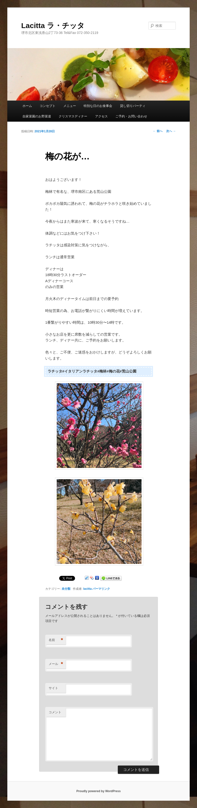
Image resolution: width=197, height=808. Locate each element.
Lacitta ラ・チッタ (53, 25)
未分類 (66, 588)
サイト (53, 688)
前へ (158, 131)
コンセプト (47, 106)
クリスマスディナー (73, 116)
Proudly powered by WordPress (98, 791)
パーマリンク (101, 588)
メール (56, 664)
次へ (171, 131)
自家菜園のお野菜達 (36, 116)
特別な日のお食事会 (98, 106)
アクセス (101, 116)
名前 (56, 640)
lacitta (87, 588)
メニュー (69, 106)
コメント (55, 712)
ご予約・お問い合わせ (131, 116)
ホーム (27, 106)
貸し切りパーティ (132, 106)
